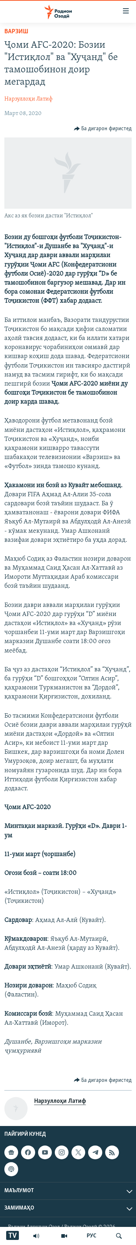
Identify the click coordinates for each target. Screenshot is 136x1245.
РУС (91, 1236)
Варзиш (16, 31)
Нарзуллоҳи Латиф (28, 99)
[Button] (103, 129)
